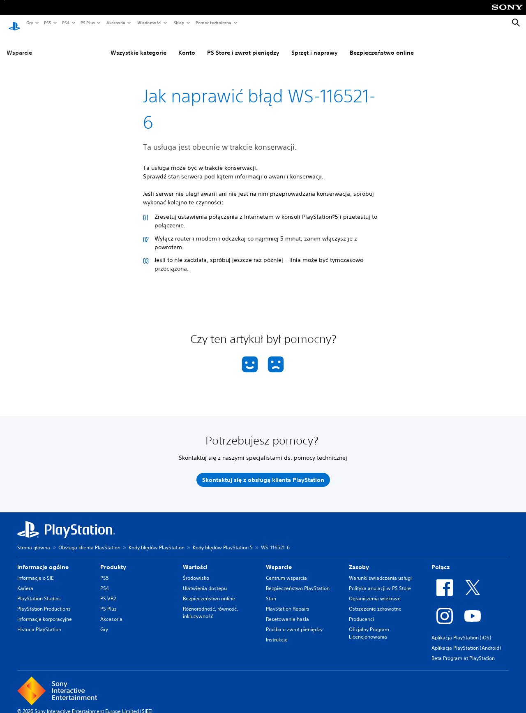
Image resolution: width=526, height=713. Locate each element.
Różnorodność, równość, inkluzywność (210, 604)
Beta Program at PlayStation (463, 650)
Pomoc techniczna (213, 22)
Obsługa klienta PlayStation (89, 539)
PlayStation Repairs (287, 600)
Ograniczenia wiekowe (375, 590)
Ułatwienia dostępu (205, 580)
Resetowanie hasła (287, 611)
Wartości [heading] (195, 559)
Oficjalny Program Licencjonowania (369, 625)
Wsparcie (19, 45)
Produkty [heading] (113, 559)
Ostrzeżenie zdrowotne (375, 600)
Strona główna (33, 539)
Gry (29, 22)
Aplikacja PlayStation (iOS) (461, 629)
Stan (271, 590)
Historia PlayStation (39, 621)
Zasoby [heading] (359, 559)
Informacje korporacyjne (44, 611)
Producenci (361, 611)
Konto (186, 45)
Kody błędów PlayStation (157, 539)
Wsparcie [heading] (279, 559)
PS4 (65, 22)
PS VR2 (108, 590)
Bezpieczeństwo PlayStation (298, 580)
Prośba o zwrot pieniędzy (294, 621)
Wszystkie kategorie (138, 45)
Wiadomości (149, 22)
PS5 (47, 22)
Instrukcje (277, 631)
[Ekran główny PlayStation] (14, 23)
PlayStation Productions (44, 600)
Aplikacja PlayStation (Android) (466, 640)
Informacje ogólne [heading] (43, 559)
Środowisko (196, 570)
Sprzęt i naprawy (314, 45)
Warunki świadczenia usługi (380, 570)
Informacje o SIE (35, 570)
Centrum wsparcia (286, 570)
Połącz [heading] (440, 559)
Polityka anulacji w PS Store (380, 580)
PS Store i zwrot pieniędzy (243, 45)
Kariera (25, 580)
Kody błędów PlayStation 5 (223, 539)
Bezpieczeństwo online (382, 45)
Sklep (178, 22)
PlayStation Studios (39, 590)
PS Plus (87, 22)
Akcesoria (115, 22)
